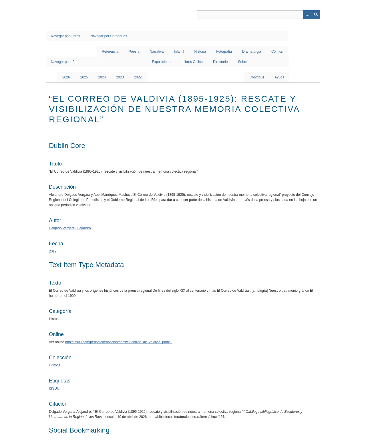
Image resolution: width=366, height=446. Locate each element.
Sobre (242, 62)
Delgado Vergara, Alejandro (70, 228)
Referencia (110, 52)
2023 (120, 77)
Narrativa (157, 52)
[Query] (258, 14)
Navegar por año (63, 62)
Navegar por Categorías (108, 36)
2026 (66, 77)
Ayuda (279, 77)
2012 (53, 251)
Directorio (220, 62)
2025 (84, 77)
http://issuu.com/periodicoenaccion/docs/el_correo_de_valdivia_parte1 (118, 342)
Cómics (277, 52)
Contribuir (256, 77)
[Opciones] (307, 14)
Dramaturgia (251, 52)
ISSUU (54, 388)
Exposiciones (162, 62)
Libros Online (192, 62)
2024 (102, 77)
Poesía (134, 52)
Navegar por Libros (65, 36)
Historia (200, 52)
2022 (138, 77)
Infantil (179, 52)
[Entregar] (316, 14)
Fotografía (224, 52)
